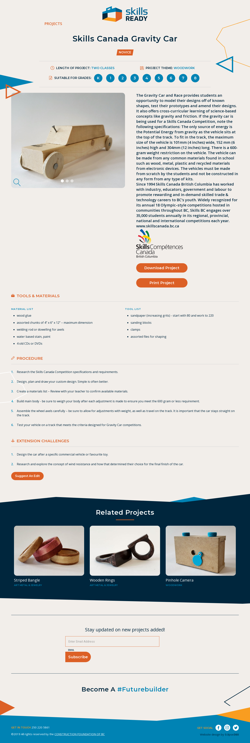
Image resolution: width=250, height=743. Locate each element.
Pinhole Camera (179, 580)
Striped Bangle (27, 580)
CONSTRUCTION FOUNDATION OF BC (79, 734)
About (158, 16)
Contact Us (211, 16)
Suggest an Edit (27, 476)
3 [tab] (72, 181)
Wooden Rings (102, 580)
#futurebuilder (143, 689)
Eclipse (232, 734)
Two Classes (103, 68)
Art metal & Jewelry (28, 585)
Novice (125, 52)
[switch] (247, 16)
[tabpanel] (68, 140)
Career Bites (182, 16)
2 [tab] (67, 181)
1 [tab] (63, 181)
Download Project (161, 268)
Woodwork (184, 68)
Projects (53, 23)
